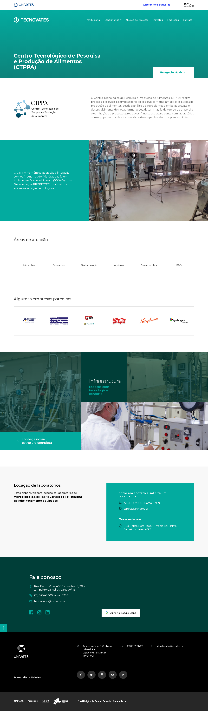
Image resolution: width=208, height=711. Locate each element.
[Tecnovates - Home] (31, 20)
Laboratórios (111, 20)
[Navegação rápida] (173, 72)
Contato (187, 20)
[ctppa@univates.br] (150, 508)
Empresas (173, 20)
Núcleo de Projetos (137, 20)
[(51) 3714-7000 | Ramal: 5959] (150, 503)
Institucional (93, 20)
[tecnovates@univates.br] (57, 601)
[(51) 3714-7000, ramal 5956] (57, 595)
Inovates (158, 20)
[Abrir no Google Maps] (121, 613)
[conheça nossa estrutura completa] (40, 441)
